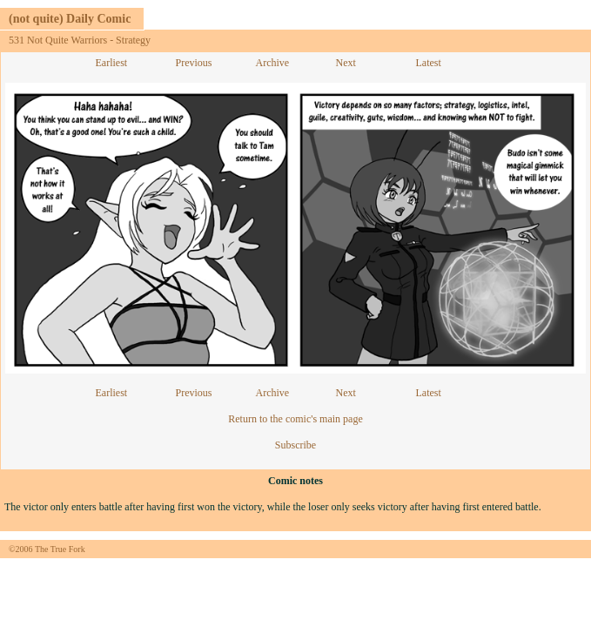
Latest (428, 63)
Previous (194, 63)
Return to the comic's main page (295, 419)
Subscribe (295, 445)
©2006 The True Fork (47, 549)
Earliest (112, 63)
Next (346, 63)
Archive (273, 63)
